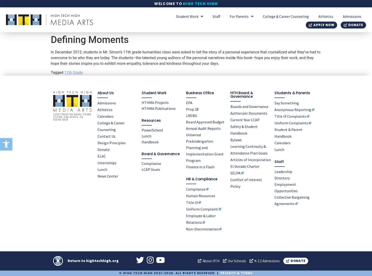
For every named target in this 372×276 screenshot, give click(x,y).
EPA (189, 102)
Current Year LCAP (245, 119)
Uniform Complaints (291, 122)
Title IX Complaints (290, 116)
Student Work (189, 16)
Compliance (151, 163)
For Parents (241, 16)
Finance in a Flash (200, 166)
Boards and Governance (249, 106)
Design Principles (112, 142)
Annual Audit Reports (203, 128)
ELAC (102, 156)
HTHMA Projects (155, 102)
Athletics (325, 16)
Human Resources (200, 195)
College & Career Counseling (286, 16)
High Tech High (200, 3)
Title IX (192, 202)
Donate (104, 149)
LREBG (191, 115)
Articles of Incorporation (250, 159)
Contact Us (107, 136)
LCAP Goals (151, 169)
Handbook (150, 141)
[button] (6, 144)
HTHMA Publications (159, 108)
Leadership (283, 171)
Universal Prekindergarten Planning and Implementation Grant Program (205, 147)
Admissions (352, 16)
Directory (282, 177)
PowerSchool (152, 129)
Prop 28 (192, 109)
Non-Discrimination (202, 228)
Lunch (102, 169)
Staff (216, 16)
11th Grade (73, 72)
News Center (108, 175)
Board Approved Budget (205, 121)
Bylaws (236, 139)
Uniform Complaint (202, 208)
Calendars (106, 116)
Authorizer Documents (248, 113)
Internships (107, 162)
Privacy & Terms (236, 273)
